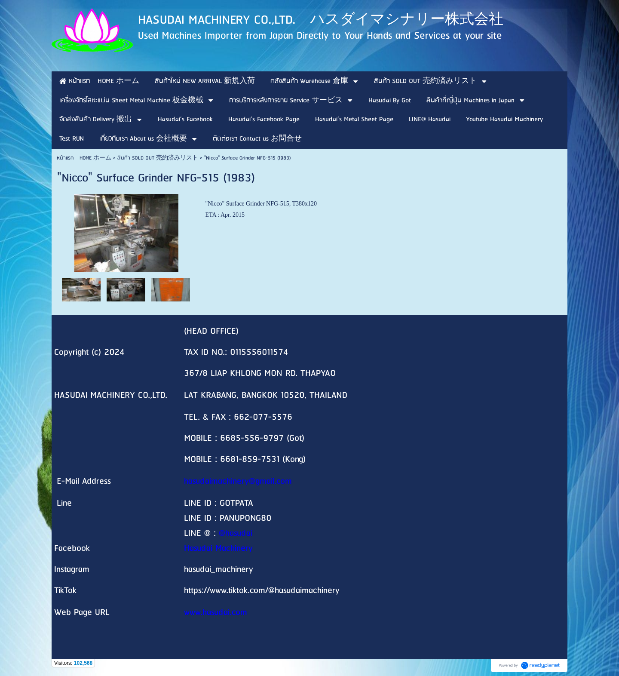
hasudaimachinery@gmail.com (238, 481)
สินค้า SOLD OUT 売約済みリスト (157, 158)
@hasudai (235, 533)
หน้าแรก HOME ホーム (84, 158)
